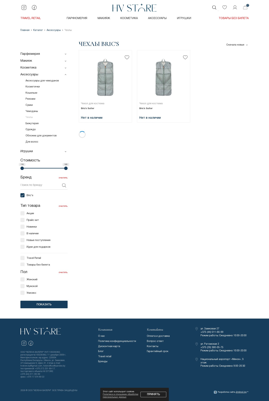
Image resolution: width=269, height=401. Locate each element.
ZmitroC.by (241, 392)
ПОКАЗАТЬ (44, 304)
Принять (153, 394)
